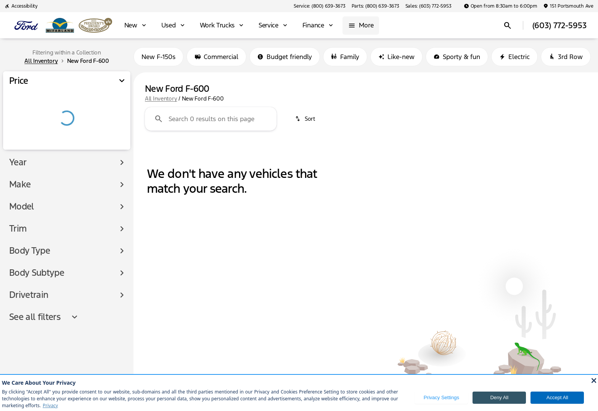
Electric (514, 57)
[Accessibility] (21, 6)
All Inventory (161, 98)
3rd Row (566, 57)
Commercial (216, 57)
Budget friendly (284, 57)
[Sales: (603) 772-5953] (428, 6)
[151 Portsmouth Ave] (568, 6)
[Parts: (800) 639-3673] (375, 6)
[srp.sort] (305, 119)
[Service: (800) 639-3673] (319, 6)
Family (345, 57)
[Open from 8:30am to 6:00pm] (500, 6)
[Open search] (508, 25)
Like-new (396, 57)
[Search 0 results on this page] (211, 119)
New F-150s (158, 57)
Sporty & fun (457, 57)
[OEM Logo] (26, 25)
